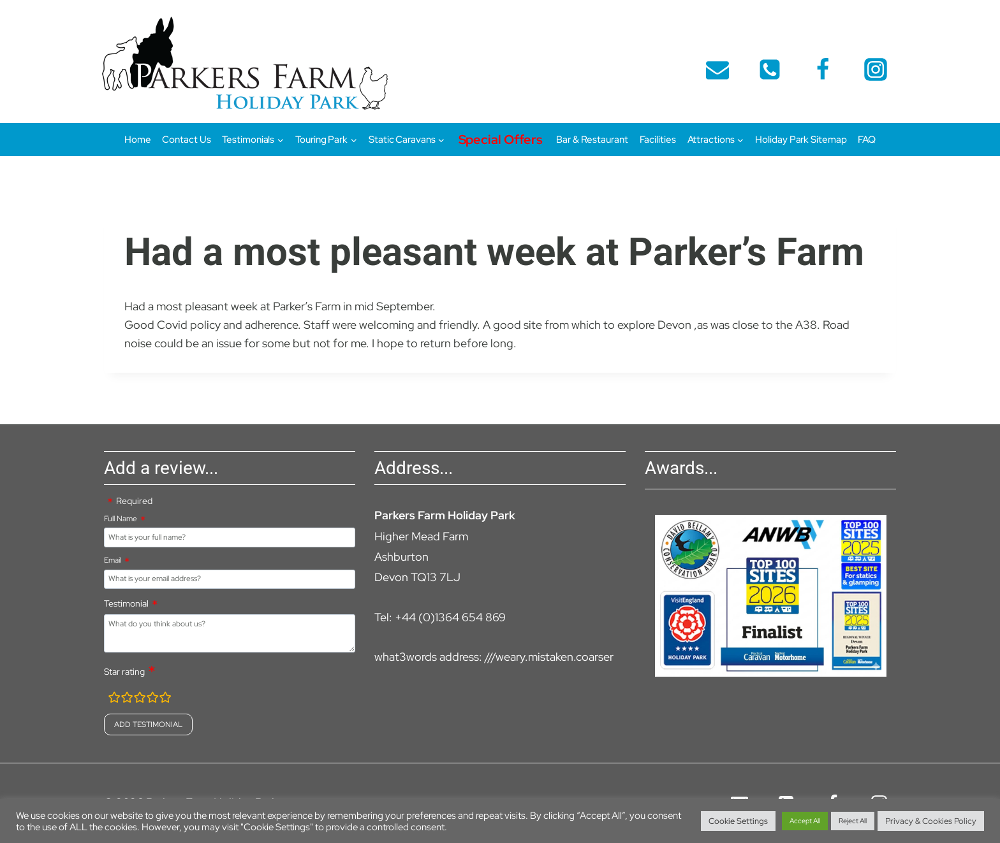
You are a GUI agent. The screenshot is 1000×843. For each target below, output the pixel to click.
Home (137, 139)
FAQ (867, 139)
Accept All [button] (805, 820)
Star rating (124, 671)
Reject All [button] (853, 820)
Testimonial (126, 603)
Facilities (658, 139)
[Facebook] (823, 69)
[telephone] (770, 69)
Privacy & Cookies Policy (930, 821)
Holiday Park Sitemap (800, 139)
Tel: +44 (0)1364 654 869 (440, 617)
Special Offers (501, 139)
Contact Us (186, 139)
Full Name (120, 519)
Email (112, 560)
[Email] (717, 69)
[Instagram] (876, 69)
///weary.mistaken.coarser (549, 656)
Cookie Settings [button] (738, 821)
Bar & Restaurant (592, 139)
